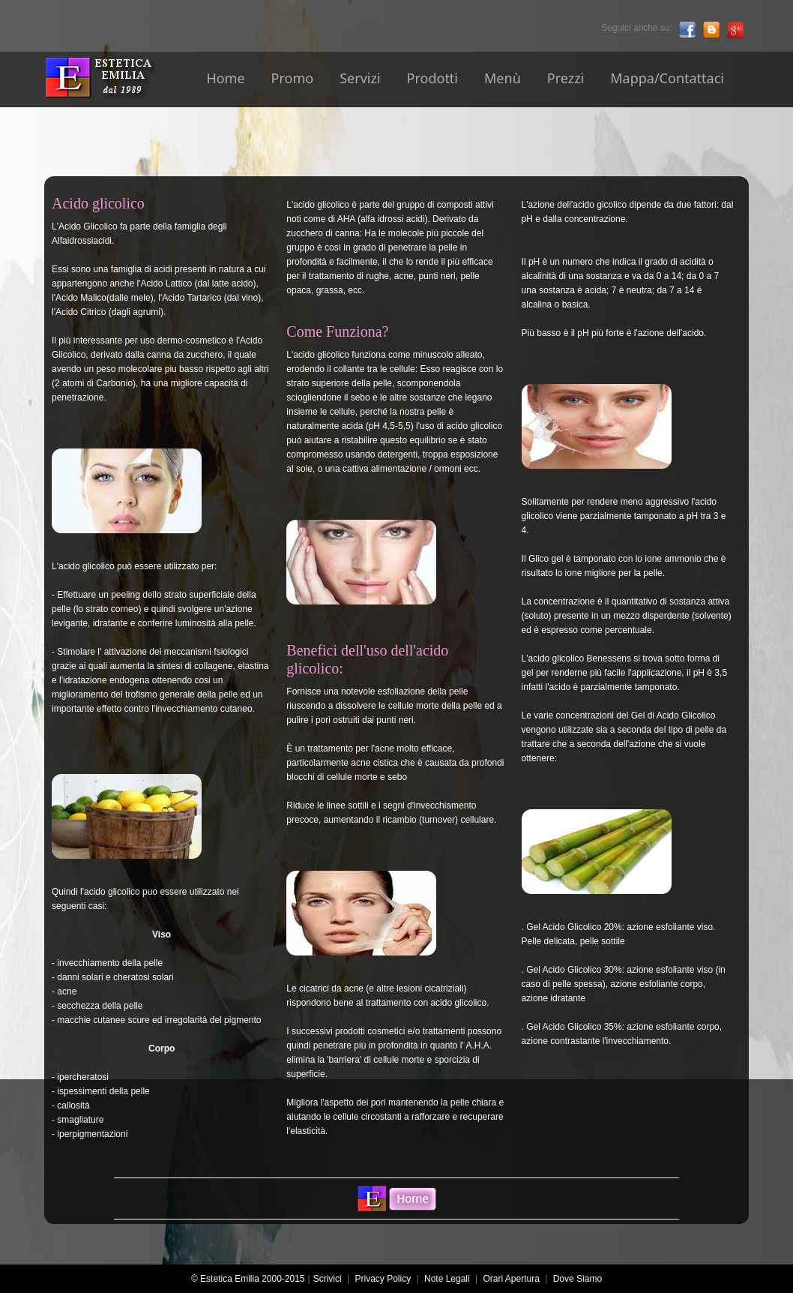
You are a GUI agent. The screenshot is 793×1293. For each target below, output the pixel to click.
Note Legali (447, 1279)
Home (225, 78)
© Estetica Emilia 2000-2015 (250, 1279)
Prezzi (566, 78)
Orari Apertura (511, 1279)
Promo (292, 78)
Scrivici (327, 1279)
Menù (502, 78)
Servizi (360, 78)
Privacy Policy (383, 1279)
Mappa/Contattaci (667, 78)
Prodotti (432, 78)
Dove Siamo (577, 1279)
